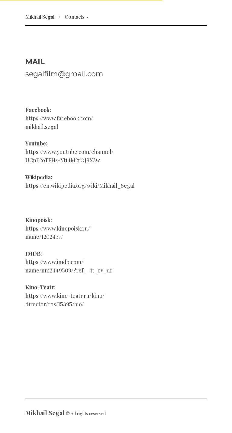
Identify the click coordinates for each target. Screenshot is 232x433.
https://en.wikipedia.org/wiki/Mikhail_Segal (80, 185)
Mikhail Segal (39, 17)
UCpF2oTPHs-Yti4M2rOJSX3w (62, 160)
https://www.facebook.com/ (59, 118)
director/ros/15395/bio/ (54, 304)
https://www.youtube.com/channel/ (69, 151)
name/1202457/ (44, 236)
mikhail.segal (41, 126)
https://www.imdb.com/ (54, 262)
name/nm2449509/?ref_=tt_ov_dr (68, 270)
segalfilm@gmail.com (64, 73)
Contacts (75, 17)
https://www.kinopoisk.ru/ (57, 228)
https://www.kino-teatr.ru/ (58, 295)
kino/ (98, 295)
